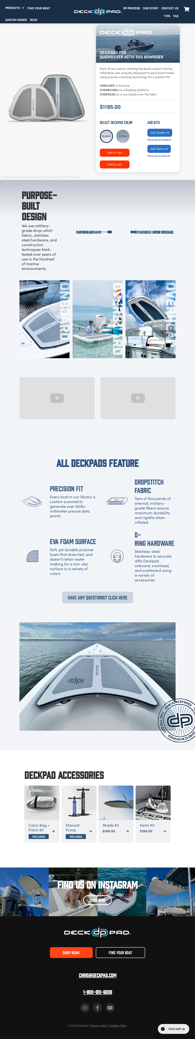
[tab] (106, 136)
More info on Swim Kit (158, 155)
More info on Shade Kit (159, 139)
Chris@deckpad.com (97, 975)
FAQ (175, 16)
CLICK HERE (97, 900)
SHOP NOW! (71, 952)
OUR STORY (150, 8)
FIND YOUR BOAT (38, 8)
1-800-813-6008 (97, 992)
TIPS (167, 16)
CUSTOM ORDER (16, 20)
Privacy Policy (98, 1025)
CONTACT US (169, 8)
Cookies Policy (118, 1025)
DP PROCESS (131, 8)
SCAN (33, 20)
